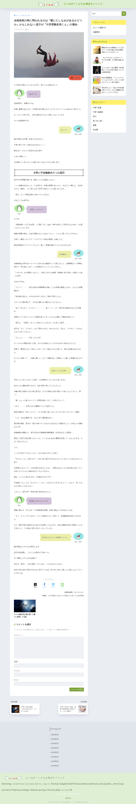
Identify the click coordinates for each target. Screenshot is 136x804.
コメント (18, 635)
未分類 (95, 130)
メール (17, 671)
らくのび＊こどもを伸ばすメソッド (68, 3)
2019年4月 (55, 757)
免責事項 (96, 32)
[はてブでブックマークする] (53, 585)
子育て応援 (97, 108)
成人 (59, 596)
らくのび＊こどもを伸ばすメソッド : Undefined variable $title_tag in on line (62, 778)
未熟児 (66, 596)
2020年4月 (55, 735)
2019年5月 (55, 752)
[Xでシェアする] (35, 585)
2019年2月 (55, 766)
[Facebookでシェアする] (44, 585)
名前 (16, 662)
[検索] (124, 13)
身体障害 (81, 596)
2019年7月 (55, 743)
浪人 (73, 596)
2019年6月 (55, 748)
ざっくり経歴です (99, 28)
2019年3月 (55, 761)
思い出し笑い (79, 592)
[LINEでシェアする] (62, 585)
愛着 (94, 125)
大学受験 (52, 596)
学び (94, 116)
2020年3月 (55, 739)
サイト (16, 680)
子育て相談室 (98, 112)
